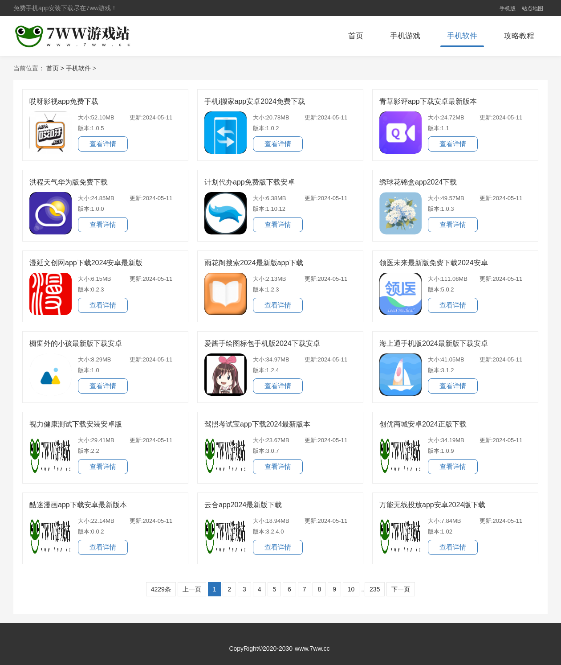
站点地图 (532, 8)
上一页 (192, 589)
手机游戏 (405, 36)
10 (351, 589)
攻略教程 (519, 36)
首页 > (56, 68)
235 (375, 589)
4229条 (161, 589)
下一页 (400, 589)
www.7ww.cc (312, 648)
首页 (355, 36)
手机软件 (462, 36)
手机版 (508, 8)
